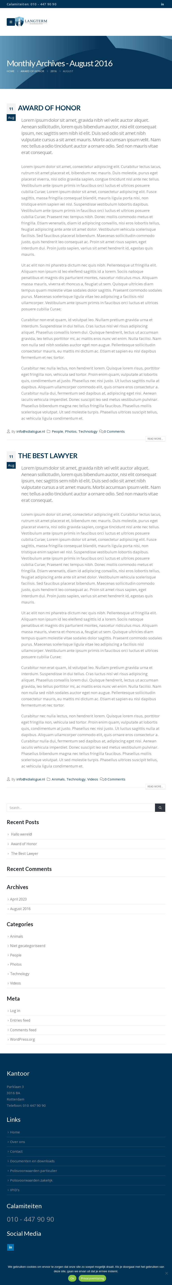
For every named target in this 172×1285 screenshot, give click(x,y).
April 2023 (18, 899)
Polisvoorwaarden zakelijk (31, 1180)
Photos (71, 431)
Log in (15, 1010)
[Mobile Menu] (11, 22)
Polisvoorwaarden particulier (33, 1170)
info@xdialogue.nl (30, 431)
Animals (58, 779)
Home (15, 1132)
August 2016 (20, 908)
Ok (72, 1278)
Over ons (17, 1141)
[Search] (160, 808)
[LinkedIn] (162, 4)
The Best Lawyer (47, 455)
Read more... (155, 438)
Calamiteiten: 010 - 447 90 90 (31, 4)
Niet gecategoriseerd (27, 945)
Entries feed (20, 1020)
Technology (87, 431)
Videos (92, 779)
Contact (16, 1151)
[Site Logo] (31, 22)
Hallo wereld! (21, 834)
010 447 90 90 (34, 1105)
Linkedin (10, 1247)
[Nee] (166, 1273)
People (57, 431)
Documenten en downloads (32, 1161)
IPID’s (14, 1190)
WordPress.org (22, 1039)
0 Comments (114, 431)
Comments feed (23, 1029)
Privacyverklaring (92, 1278)
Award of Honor (49, 108)
